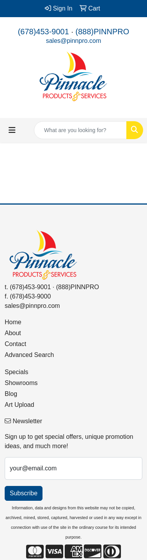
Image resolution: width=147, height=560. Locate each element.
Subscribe (23, 493)
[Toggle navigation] (12, 130)
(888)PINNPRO (102, 31)
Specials (16, 372)
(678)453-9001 (43, 31)
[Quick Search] (80, 130)
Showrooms (21, 383)
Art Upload (19, 404)
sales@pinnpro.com (73, 40)
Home (13, 322)
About (13, 333)
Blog (11, 393)
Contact (15, 344)
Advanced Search (29, 355)
